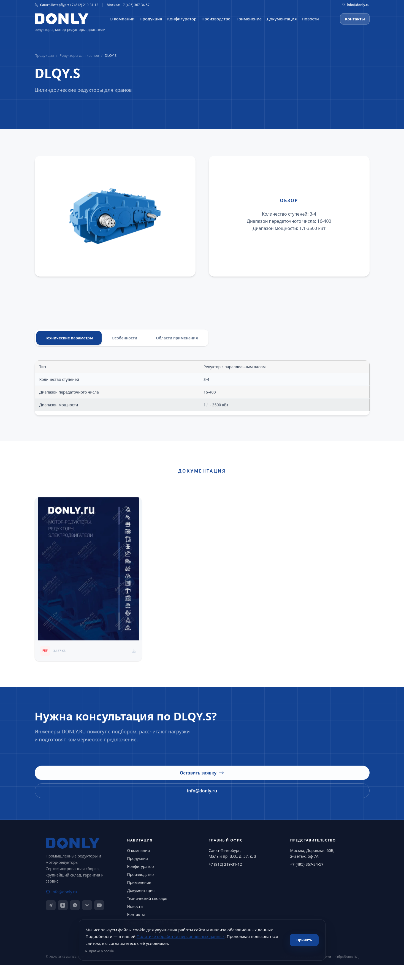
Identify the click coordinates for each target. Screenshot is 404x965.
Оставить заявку (202, 776)
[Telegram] (51, 905)
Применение (139, 882)
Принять (304, 939)
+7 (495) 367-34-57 (307, 864)
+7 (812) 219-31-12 (225, 864)
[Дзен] (63, 905)
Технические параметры (69, 338)
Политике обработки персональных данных (181, 936)
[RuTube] (75, 905)
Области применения (177, 338)
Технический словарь (147, 898)
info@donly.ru (202, 794)
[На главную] (62, 18)
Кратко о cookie (101, 951)
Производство (140, 874)
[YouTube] (99, 905)
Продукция (44, 55)
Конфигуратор (140, 866)
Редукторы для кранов (79, 55)
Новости (135, 906)
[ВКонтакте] (87, 905)
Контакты (355, 19)
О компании (138, 850)
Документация (141, 890)
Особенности (124, 338)
